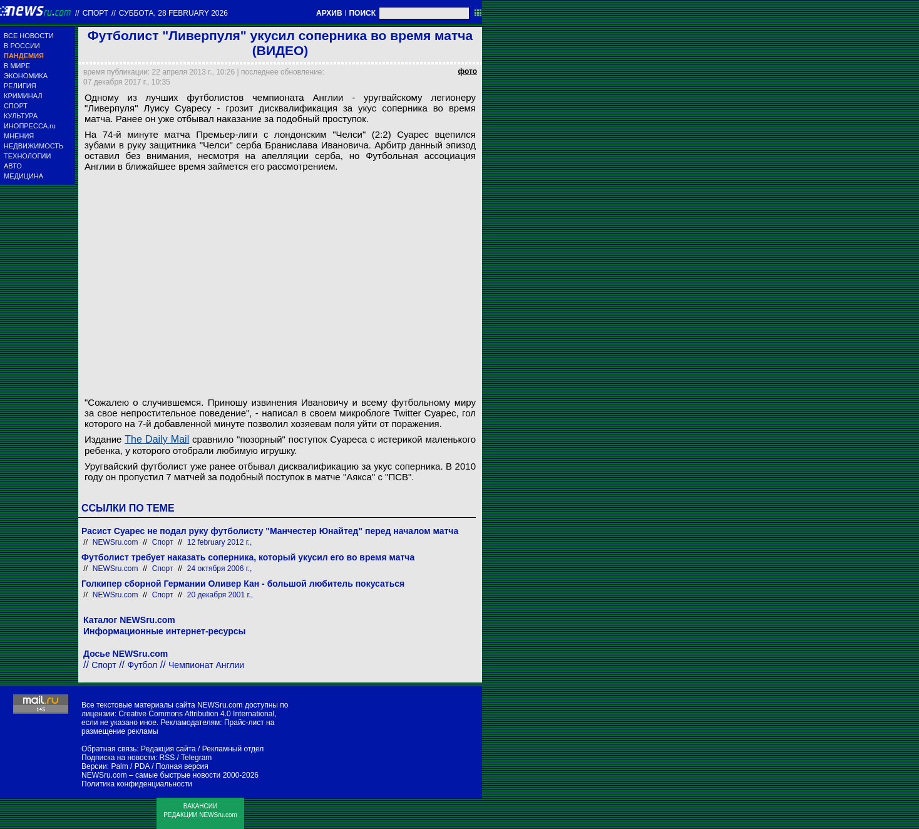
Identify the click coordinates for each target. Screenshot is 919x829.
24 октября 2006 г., (219, 568)
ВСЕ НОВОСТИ (29, 35)
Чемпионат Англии (206, 665)
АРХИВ (329, 13)
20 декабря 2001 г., (220, 594)
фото (467, 71)
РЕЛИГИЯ (20, 86)
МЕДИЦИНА (23, 176)
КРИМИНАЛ (23, 96)
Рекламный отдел (233, 748)
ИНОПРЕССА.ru (30, 126)
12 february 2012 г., (219, 542)
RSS (167, 757)
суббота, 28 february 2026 (173, 13)
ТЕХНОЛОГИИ (27, 156)
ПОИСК (362, 13)
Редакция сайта (168, 748)
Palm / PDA (130, 766)
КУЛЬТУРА (21, 116)
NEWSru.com (115, 542)
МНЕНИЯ (19, 136)
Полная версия (182, 766)
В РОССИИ (22, 45)
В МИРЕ (17, 66)
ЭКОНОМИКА (26, 76)
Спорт (95, 13)
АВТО (13, 166)
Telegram (196, 757)
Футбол (143, 665)
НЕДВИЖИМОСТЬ (33, 146)
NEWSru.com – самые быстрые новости (150, 775)
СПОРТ (16, 106)
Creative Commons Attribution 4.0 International (196, 713)
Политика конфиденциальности (136, 784)
